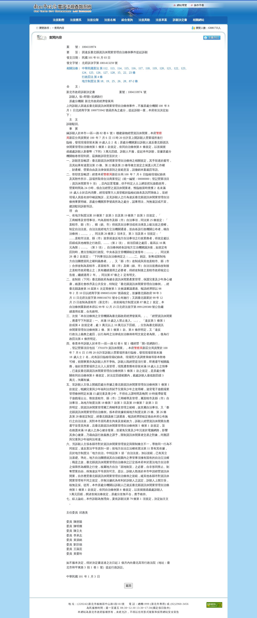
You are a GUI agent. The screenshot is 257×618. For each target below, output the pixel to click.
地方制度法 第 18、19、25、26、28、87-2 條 (110, 81)
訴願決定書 (180, 19)
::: (170, 4)
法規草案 (161, 19)
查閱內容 (59, 28)
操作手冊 (199, 5)
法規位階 (93, 19)
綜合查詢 (127, 19)
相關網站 (198, 19)
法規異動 (144, 19)
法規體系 (75, 19)
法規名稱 (110, 19)
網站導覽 (182, 5)
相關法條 (72, 68)
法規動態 (58, 19)
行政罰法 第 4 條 (92, 76)
